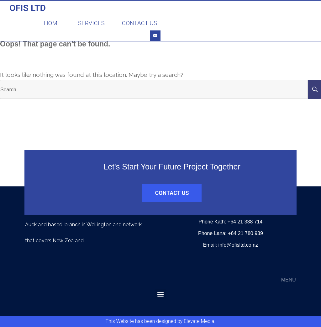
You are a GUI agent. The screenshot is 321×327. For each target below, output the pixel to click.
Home (52, 23)
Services (91, 23)
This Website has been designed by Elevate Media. (161, 321)
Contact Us (139, 23)
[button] (160, 294)
